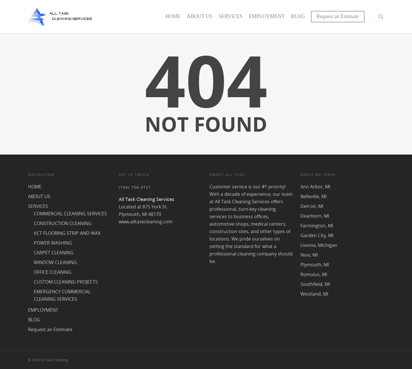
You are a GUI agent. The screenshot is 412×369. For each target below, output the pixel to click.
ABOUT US (199, 16)
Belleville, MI (313, 196)
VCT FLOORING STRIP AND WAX (67, 233)
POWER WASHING (53, 243)
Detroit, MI (311, 206)
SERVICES (231, 16)
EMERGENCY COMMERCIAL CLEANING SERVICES (62, 295)
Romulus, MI (313, 274)
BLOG (298, 16)
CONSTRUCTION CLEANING (63, 223)
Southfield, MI (315, 284)
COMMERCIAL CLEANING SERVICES (70, 213)
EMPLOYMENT (267, 16)
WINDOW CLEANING (55, 262)
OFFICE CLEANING (53, 272)
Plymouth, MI (314, 264)
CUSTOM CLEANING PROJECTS (66, 282)
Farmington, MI (316, 225)
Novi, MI (309, 255)
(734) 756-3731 (135, 187)
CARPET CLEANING (54, 252)
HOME (173, 16)
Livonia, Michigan (318, 245)
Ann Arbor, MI (315, 186)
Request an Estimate (338, 16)
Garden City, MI (316, 235)
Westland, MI (314, 294)
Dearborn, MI (314, 216)
